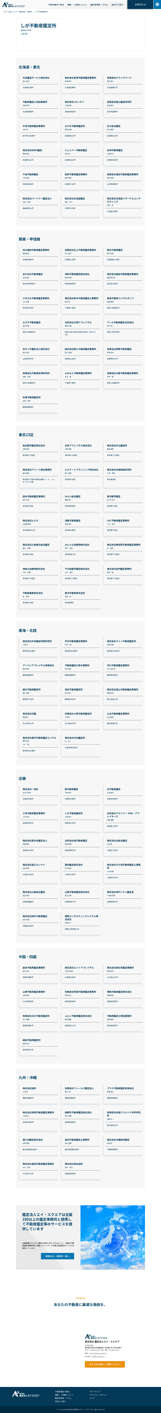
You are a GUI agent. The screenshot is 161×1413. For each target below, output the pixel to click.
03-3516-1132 (114, 1350)
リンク (92, 1398)
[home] (13, 4)
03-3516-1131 (94, 1350)
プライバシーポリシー (98, 1394)
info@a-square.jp (97, 1356)
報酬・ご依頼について (64, 1394)
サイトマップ (94, 1391)
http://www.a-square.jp (98, 1353)
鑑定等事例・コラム (63, 1398)
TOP (5, 12)
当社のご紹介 (60, 1401)
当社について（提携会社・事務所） (20, 12)
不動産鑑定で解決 (62, 1391)
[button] (157, 4)
